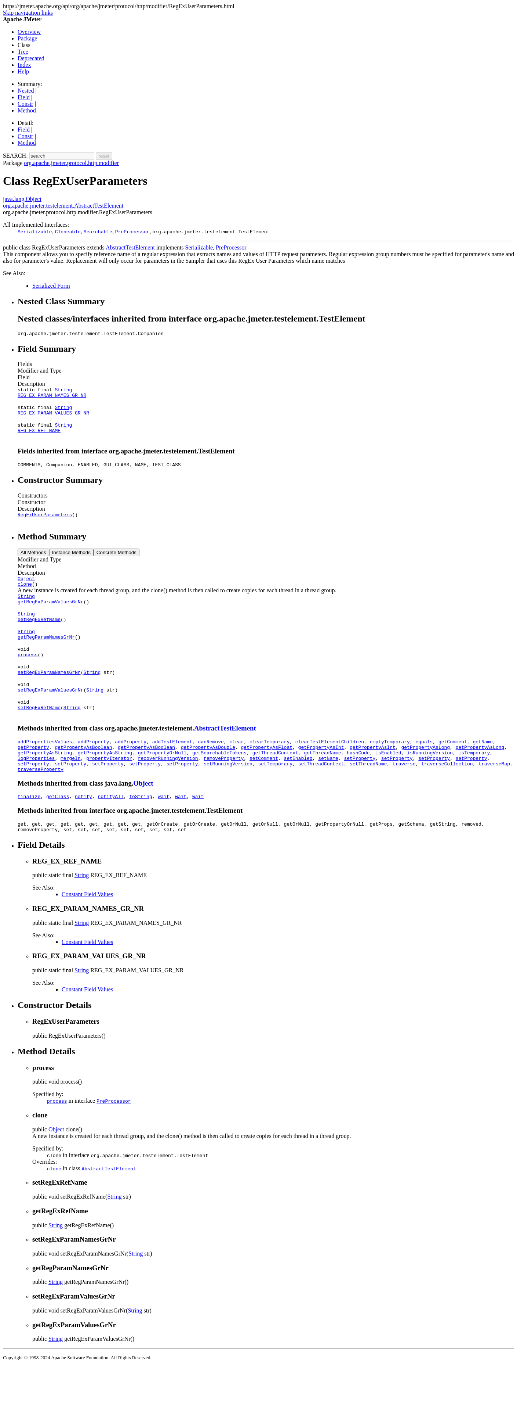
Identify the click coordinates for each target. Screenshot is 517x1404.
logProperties (36, 790)
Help (23, 71)
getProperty (33, 776)
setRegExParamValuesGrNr (50, 715)
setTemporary (275, 796)
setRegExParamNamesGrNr (49, 695)
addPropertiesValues (45, 770)
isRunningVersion (430, 783)
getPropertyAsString (45, 783)
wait (163, 831)
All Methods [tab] (33, 562)
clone (25, 596)
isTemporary (474, 783)
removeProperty (224, 790)
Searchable (98, 231)
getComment (452, 770)
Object (26, 589)
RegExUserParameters (45, 524)
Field (24, 97)
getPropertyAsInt (321, 776)
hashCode (358, 783)
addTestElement (172, 770)
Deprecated (31, 58)
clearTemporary (270, 770)
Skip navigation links (28, 13)
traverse (404, 796)
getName (483, 770)
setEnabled (298, 790)
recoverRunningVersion (168, 790)
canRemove (210, 770)
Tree (23, 52)
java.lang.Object (22, 199)
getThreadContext (275, 783)
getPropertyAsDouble (208, 776)
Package (27, 38)
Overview (29, 32)
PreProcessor (132, 231)
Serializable (35, 231)
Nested (26, 90)
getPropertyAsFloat (266, 776)
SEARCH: (15, 155)
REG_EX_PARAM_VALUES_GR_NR (53, 418)
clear (236, 770)
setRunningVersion (228, 796)
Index (24, 65)
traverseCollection (447, 796)
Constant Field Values (87, 932)
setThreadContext (321, 796)
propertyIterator (109, 790)
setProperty (359, 790)
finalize (29, 831)
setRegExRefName (39, 735)
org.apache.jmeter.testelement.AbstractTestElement (63, 205)
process (28, 675)
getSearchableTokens (219, 783)
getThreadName (322, 783)
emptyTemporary (390, 770)
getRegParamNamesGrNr (46, 655)
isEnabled (388, 783)
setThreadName (368, 796)
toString (140, 831)
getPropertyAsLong (425, 776)
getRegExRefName (39, 635)
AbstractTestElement (130, 247)
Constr (25, 104)
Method (27, 110)
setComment (264, 790)
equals (424, 770)
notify (83, 831)
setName (328, 790)
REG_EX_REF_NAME (39, 438)
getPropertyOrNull (162, 783)
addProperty (93, 770)
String (63, 391)
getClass (57, 831)
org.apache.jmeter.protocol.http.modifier (71, 163)
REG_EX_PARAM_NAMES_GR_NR (52, 398)
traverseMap (494, 796)
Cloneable (68, 231)
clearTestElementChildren (329, 770)
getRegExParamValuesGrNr (50, 616)
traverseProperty (40, 803)
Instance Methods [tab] (71, 562)
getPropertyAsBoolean (83, 776)
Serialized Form (51, 286)
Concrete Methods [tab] (116, 562)
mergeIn (71, 790)
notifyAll (110, 831)
